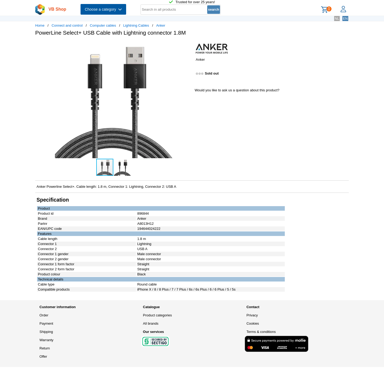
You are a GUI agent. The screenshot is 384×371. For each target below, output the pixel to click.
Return (44, 348)
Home (40, 25)
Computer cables (103, 25)
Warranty (46, 340)
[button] (187, 45)
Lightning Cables (136, 25)
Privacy (252, 315)
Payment (46, 323)
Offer (43, 356)
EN (345, 19)
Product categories (157, 315)
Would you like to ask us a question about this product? (237, 90)
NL (337, 19)
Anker (160, 25)
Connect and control (67, 25)
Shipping (46, 332)
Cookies (252, 323)
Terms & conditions (261, 332)
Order (43, 315)
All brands (150, 323)
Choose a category (103, 9)
